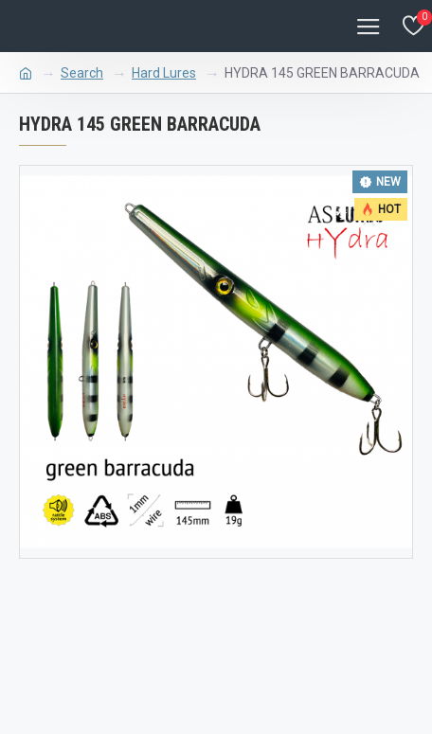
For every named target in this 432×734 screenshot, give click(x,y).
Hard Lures (164, 73)
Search (82, 73)
